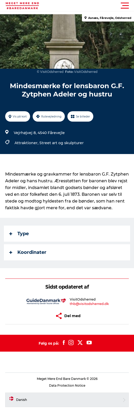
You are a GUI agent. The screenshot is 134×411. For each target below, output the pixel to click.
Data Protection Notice (67, 385)
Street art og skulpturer (61, 143)
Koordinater (27, 252)
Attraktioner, (27, 143)
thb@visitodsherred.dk (89, 304)
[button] (90, 6)
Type (19, 233)
